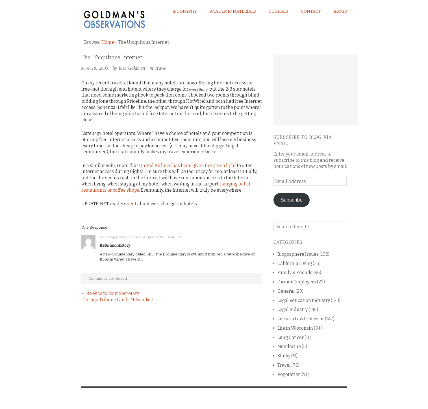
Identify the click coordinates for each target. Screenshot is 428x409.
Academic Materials (233, 11)
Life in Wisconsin (295, 328)
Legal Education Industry (303, 300)
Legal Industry (292, 309)
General (286, 291)
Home (107, 42)
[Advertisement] (315, 89)
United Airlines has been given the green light (187, 165)
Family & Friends (294, 272)
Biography (185, 11)
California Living (294, 263)
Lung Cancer (290, 337)
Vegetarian (289, 374)
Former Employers (296, 282)
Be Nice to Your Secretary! (113, 293)
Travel (160, 68)
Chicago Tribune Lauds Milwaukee (117, 299)
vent (131, 203)
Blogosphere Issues (298, 254)
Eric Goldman (132, 68)
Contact (311, 11)
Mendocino (289, 346)
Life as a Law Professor (300, 318)
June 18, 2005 (94, 68)
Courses (278, 11)
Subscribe (292, 200)
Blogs (340, 11)
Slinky (283, 355)
